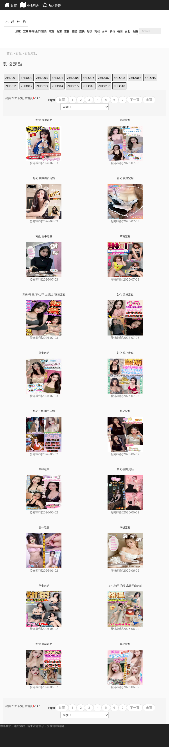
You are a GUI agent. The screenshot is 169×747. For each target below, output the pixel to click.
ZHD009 (135, 78)
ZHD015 (73, 86)
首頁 (62, 100)
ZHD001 (11, 78)
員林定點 (125, 119)
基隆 (74, 31)
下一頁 (134, 100)
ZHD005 (73, 78)
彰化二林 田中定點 (44, 411)
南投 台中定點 (44, 236)
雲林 (67, 31)
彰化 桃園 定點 (125, 469)
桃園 (120, 31)
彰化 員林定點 (125, 178)
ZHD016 (88, 86)
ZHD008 (119, 78)
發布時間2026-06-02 (44, 454)
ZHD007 (104, 78)
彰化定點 (125, 411)
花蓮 (51, 31)
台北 (127, 31)
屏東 (18, 31)
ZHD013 (42, 86)
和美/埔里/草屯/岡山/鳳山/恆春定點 (43, 294)
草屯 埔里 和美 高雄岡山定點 (125, 585)
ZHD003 (42, 78)
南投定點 (125, 527)
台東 (59, 31)
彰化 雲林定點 (125, 294)
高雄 (97, 31)
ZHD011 (11, 86)
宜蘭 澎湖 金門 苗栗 (35, 31)
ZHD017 (104, 86)
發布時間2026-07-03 (44, 163)
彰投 (89, 31)
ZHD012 (26, 86)
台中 (105, 31)
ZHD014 (57, 86)
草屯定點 (125, 236)
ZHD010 (150, 78)
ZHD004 (57, 78)
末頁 (149, 100)
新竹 (112, 31)
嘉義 (82, 31)
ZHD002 (26, 78)
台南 (135, 31)
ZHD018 (119, 86)
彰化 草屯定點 (125, 352)
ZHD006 (88, 78)
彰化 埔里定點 (44, 119)
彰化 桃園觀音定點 (44, 178)
